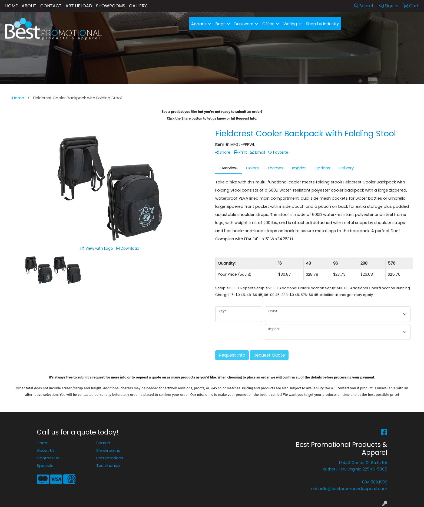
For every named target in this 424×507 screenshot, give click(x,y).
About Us (46, 450)
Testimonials (108, 465)
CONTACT (51, 6)
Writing (290, 24)
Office (268, 24)
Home (43, 443)
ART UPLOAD (78, 6)
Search (364, 6)
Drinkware (243, 24)
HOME (11, 6)
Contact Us (48, 458)
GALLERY (138, 6)
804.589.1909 (374, 482)
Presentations (109, 458)
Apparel (199, 24)
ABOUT (29, 6)
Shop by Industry (322, 24)
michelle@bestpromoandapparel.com (349, 488)
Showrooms (108, 450)
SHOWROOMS (110, 6)
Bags (221, 24)
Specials (45, 465)
